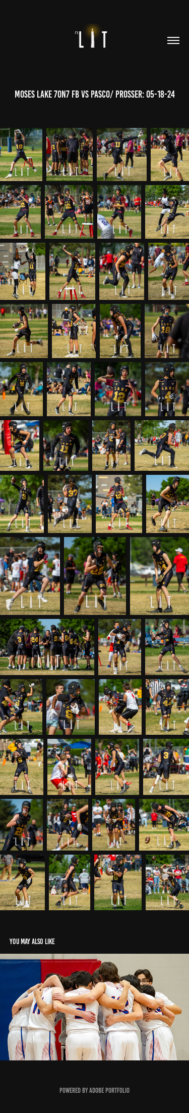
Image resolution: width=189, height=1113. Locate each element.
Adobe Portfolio (109, 1090)
